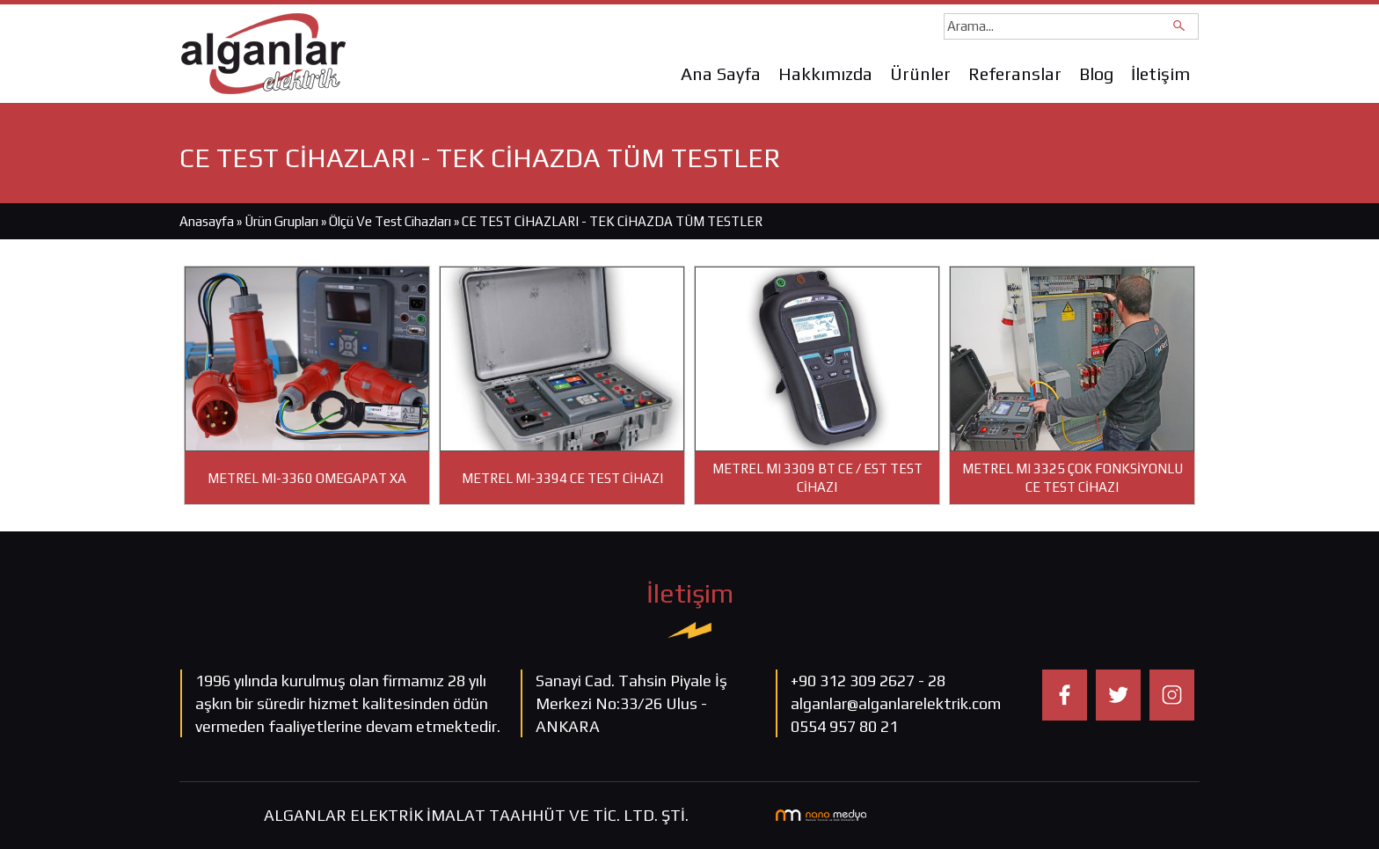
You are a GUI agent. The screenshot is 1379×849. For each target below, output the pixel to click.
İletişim (1160, 73)
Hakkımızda (825, 73)
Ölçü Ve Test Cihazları (390, 221)
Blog (1096, 73)
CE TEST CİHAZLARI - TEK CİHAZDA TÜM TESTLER (612, 221)
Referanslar (1015, 73)
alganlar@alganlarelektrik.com (896, 703)
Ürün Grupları (282, 221)
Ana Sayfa (721, 73)
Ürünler (920, 73)
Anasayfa (206, 221)
